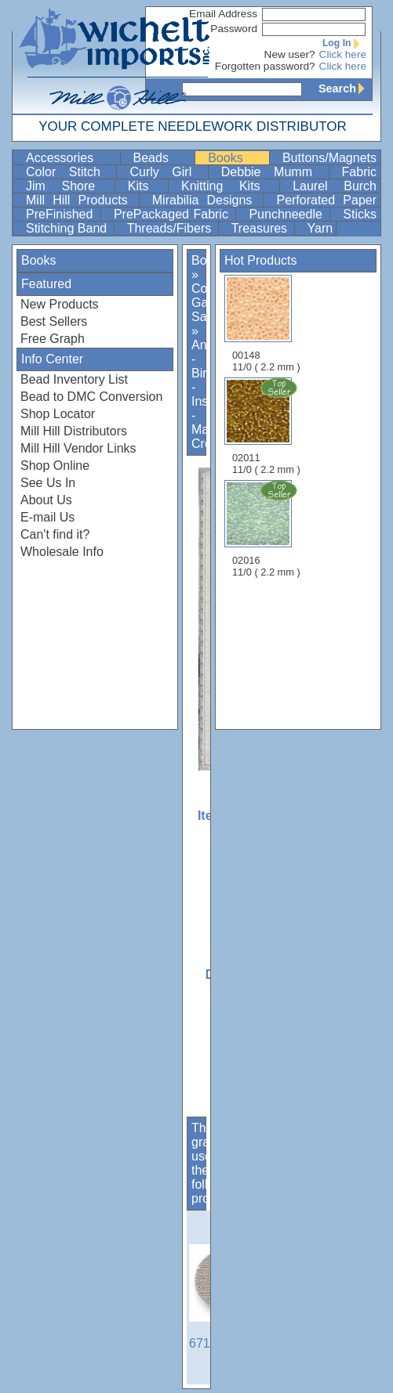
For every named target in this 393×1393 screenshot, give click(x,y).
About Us (46, 500)
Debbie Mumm (273, 172)
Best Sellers (53, 321)
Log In (344, 43)
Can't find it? (54, 534)
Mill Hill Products (81, 200)
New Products (59, 304)
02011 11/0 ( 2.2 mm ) (267, 426)
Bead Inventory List (74, 379)
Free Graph (52, 338)
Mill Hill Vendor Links (78, 448)
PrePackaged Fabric (173, 214)
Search (345, 88)
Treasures (261, 228)
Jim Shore (68, 186)
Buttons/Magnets (329, 157)
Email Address (223, 14)
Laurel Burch (335, 186)
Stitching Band (68, 228)
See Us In (47, 482)
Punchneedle (287, 214)
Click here (342, 54)
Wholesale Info (62, 551)
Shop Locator (57, 413)
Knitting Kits (228, 186)
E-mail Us (47, 517)
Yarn (320, 228)
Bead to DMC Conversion (91, 396)
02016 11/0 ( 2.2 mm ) (267, 528)
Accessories (71, 157)
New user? (289, 54)
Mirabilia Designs (206, 200)
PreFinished (61, 214)
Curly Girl (166, 172)
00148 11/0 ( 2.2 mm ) (266, 324)
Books (237, 157)
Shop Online (54, 465)
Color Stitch (69, 172)
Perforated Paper (326, 200)
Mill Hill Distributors (73, 431)
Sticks (360, 214)
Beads (162, 157)
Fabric (359, 172)
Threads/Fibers (171, 228)
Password (233, 28)
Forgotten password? (265, 66)
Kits (146, 186)
